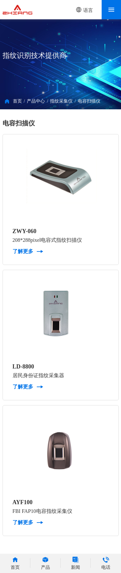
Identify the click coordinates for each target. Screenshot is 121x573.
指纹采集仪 (61, 101)
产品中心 (36, 101)
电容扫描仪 (89, 101)
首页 (17, 101)
